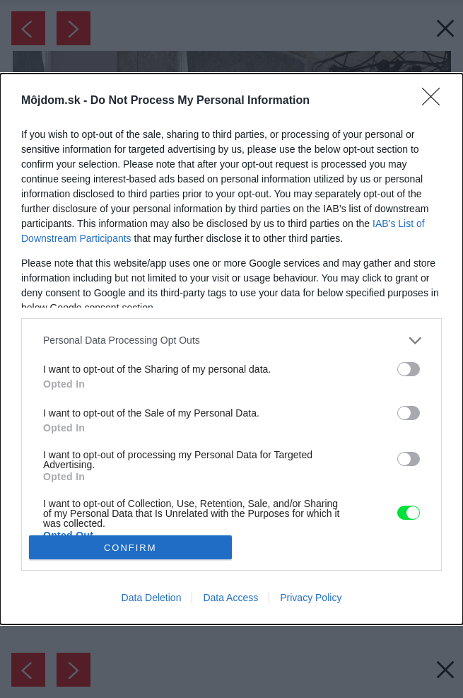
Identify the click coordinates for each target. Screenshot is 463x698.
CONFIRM (130, 547)
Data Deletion (152, 597)
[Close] (435, 101)
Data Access (230, 597)
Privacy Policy (310, 597)
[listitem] (231, 340)
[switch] (408, 369)
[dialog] (231, 349)
